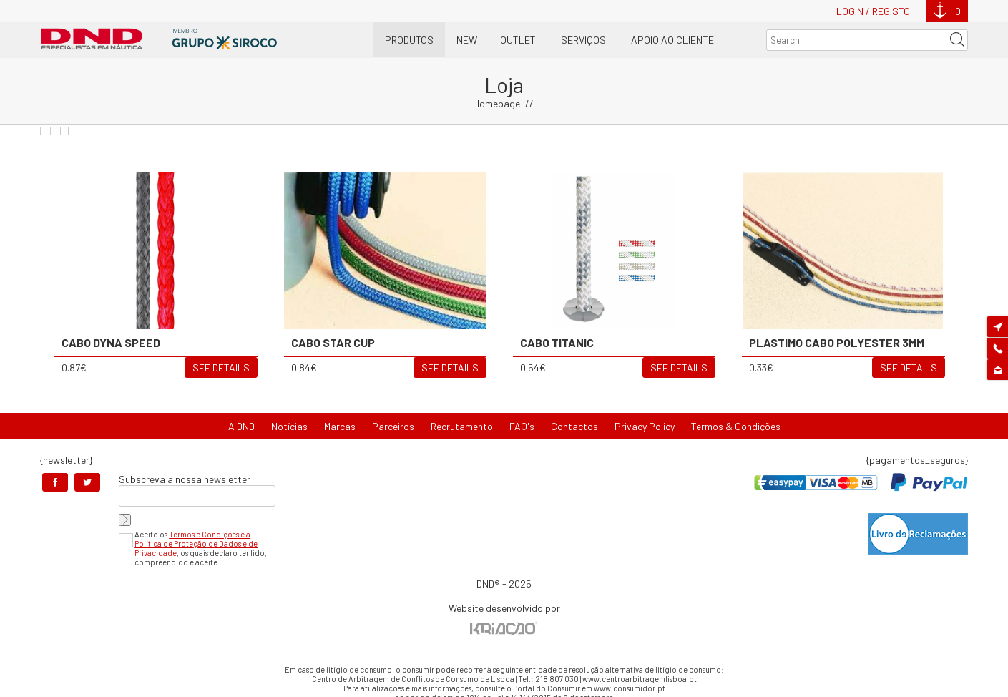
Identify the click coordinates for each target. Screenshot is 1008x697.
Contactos (574, 426)
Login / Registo (873, 11)
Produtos (409, 40)
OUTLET (518, 40)
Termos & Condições (736, 426)
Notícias (289, 426)
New (466, 40)
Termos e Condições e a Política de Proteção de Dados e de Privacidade (196, 543)
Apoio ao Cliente (672, 40)
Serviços (583, 40)
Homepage (496, 103)
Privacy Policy (645, 426)
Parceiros (393, 426)
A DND (241, 426)
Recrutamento (462, 426)
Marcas (340, 426)
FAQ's (521, 426)
